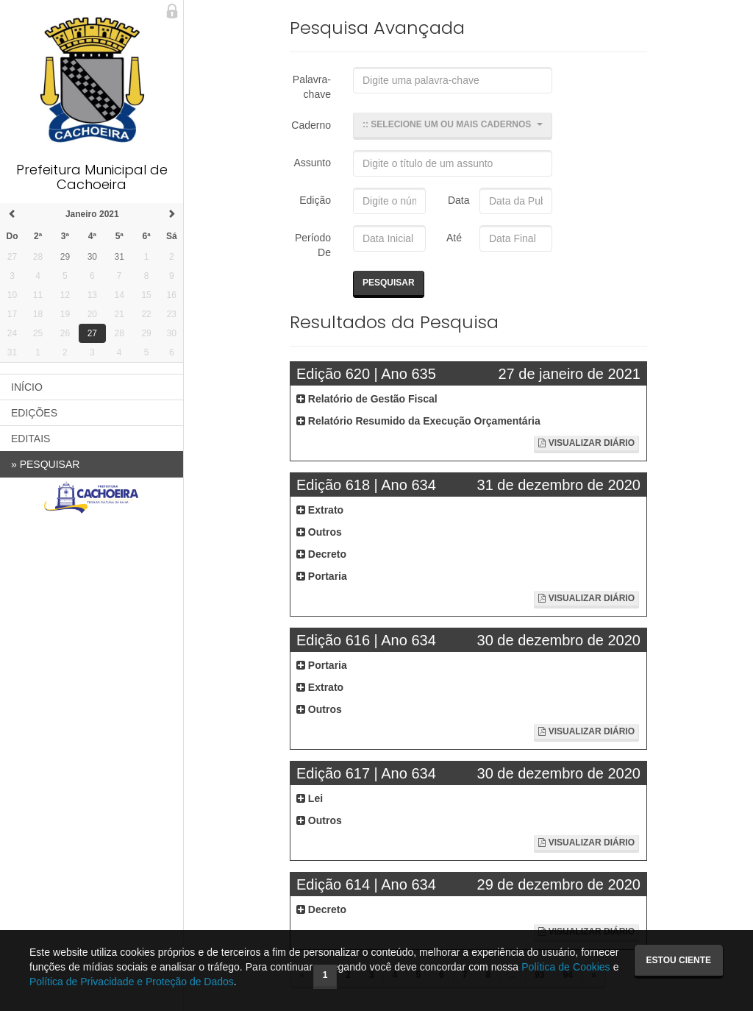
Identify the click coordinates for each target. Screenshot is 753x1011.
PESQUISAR (45, 464)
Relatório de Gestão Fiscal (367, 399)
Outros (319, 532)
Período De (313, 245)
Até (451, 238)
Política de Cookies (565, 967)
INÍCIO (27, 387)
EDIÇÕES (34, 413)
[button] (452, 126)
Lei (309, 798)
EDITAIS (30, 438)
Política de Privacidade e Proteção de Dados (131, 981)
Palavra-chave (312, 87)
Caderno (311, 125)
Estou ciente (678, 960)
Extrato (319, 510)
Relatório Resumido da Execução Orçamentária (418, 421)
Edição (315, 200)
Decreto (321, 554)
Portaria (321, 576)
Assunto (312, 162)
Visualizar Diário (586, 443)
